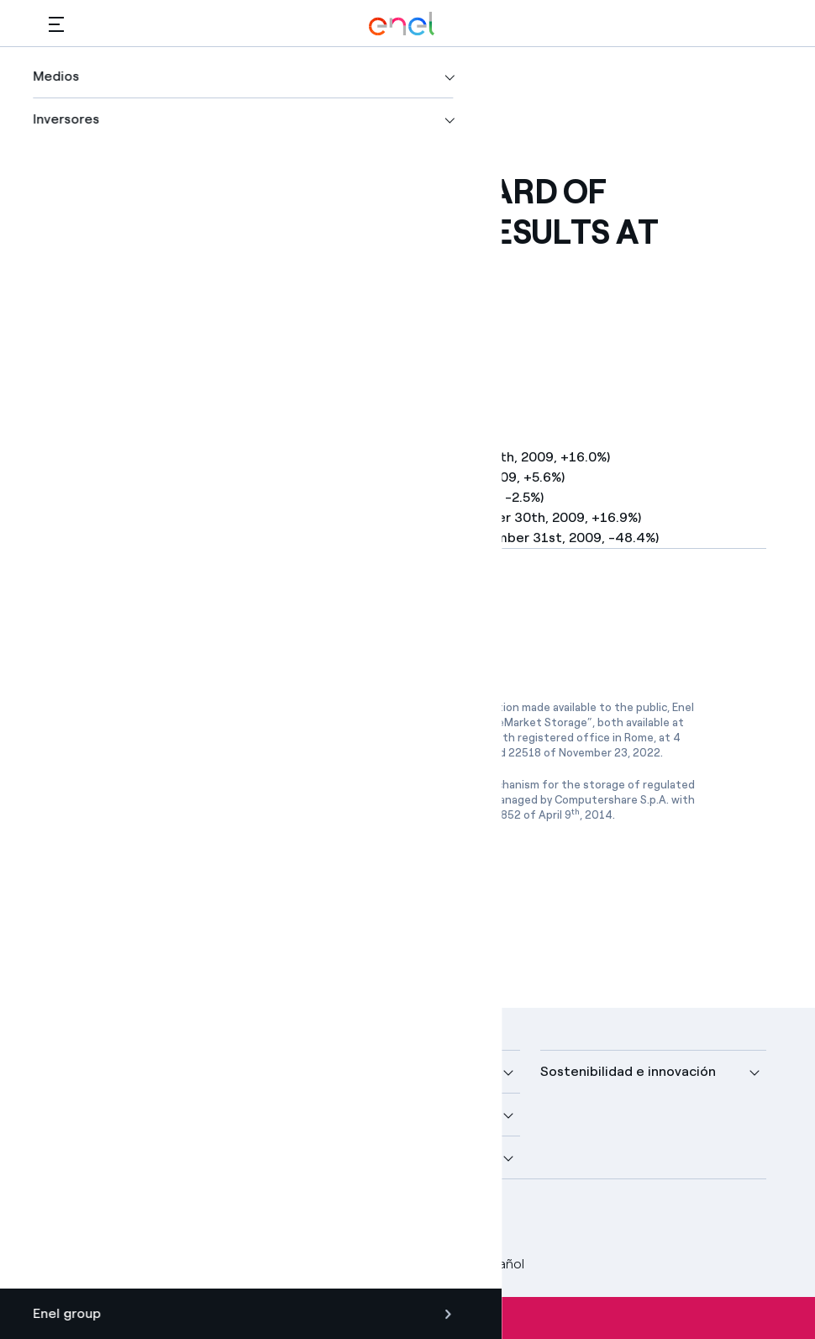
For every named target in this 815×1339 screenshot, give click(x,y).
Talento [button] (320, 1157)
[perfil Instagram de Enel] (219, 1219)
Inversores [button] (82, 1157)
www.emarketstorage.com (245, 737)
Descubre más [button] (94, 1114)
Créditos (75, 1264)
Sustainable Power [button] (354, 1114)
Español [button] (488, 1264)
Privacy (195, 1264)
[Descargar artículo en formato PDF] (200, 621)
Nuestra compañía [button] (107, 1071)
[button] (56, 24)
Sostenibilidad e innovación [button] (628, 1071)
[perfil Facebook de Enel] (68, 1219)
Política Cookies (284, 1264)
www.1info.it (451, 799)
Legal (137, 1264)
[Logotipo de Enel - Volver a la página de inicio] (401, 24)
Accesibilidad (392, 1264)
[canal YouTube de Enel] (181, 1219)
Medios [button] (318, 1071)
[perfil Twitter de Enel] (105, 1219)
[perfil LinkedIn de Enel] (143, 1219)
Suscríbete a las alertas (408, 1318)
